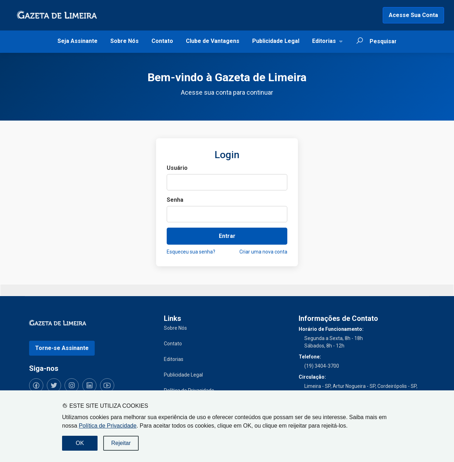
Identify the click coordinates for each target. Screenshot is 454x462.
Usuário (177, 168)
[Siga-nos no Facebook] (36, 385)
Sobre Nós (124, 41)
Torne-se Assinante (62, 348)
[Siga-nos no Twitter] (54, 385)
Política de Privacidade (108, 426)
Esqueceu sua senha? (191, 252)
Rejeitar (121, 443)
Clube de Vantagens (212, 41)
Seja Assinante (77, 41)
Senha (175, 199)
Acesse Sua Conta (413, 15)
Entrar (227, 236)
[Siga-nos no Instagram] (72, 385)
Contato (162, 41)
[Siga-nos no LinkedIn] (89, 385)
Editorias (324, 41)
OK (80, 443)
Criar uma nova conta (263, 252)
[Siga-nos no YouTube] (107, 385)
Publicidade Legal (275, 41)
